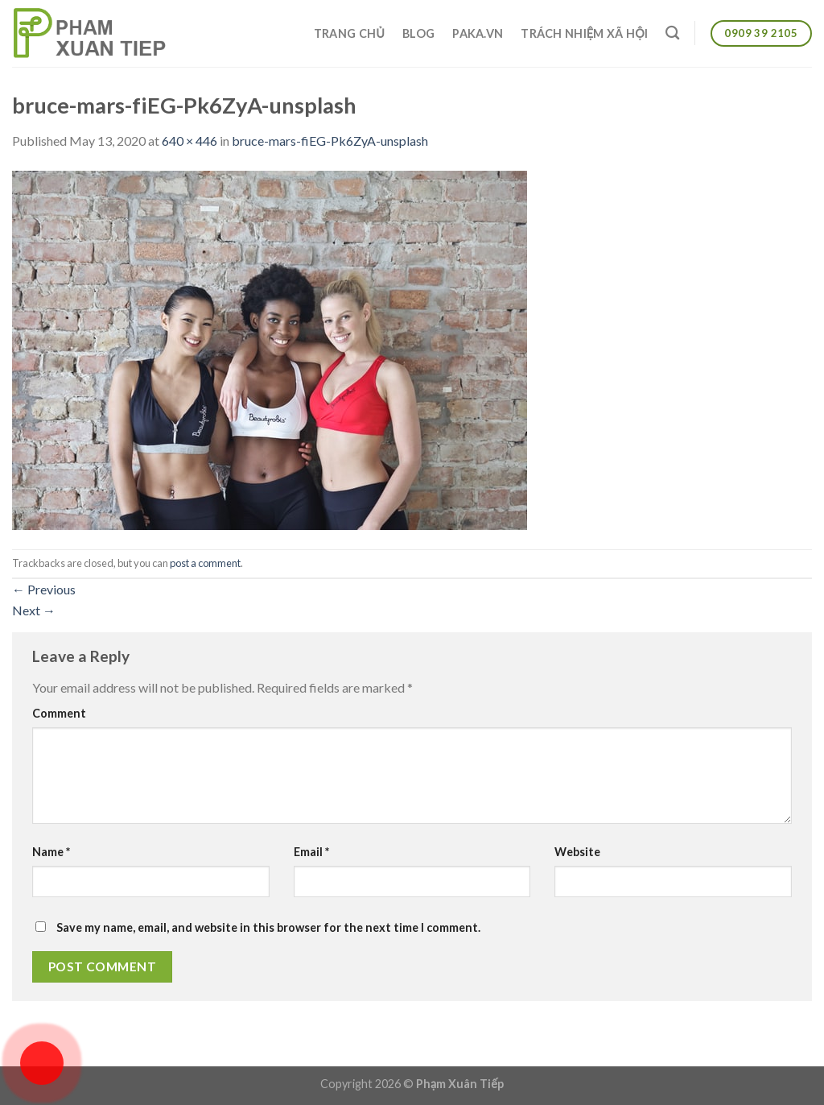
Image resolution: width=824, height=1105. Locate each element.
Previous (44, 589)
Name (51, 852)
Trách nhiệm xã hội (584, 33)
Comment (59, 713)
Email (311, 852)
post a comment (205, 563)
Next (34, 610)
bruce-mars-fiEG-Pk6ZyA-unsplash (330, 140)
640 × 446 (189, 140)
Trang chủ (349, 33)
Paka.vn (477, 33)
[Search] (672, 33)
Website (577, 852)
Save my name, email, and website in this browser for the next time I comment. (268, 927)
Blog (418, 33)
